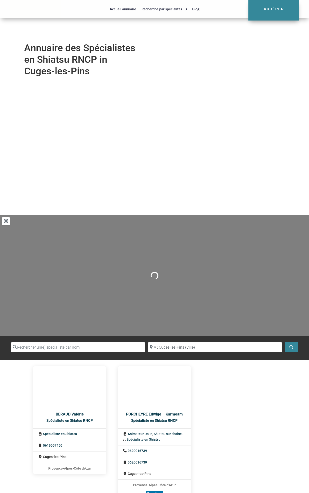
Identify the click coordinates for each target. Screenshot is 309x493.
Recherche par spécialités (161, 9)
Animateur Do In (140, 434)
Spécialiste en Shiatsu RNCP (69, 420)
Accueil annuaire (123, 9)
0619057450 (52, 446)
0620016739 (137, 451)
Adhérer (274, 9)
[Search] (291, 347)
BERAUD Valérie (70, 414)
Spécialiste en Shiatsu (60, 434)
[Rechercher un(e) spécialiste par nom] (78, 347)
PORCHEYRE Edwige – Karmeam (154, 414)
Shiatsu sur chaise (168, 434)
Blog (195, 9)
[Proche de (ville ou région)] (215, 347)
